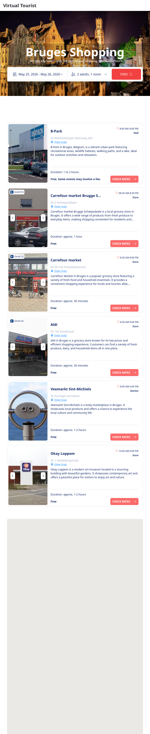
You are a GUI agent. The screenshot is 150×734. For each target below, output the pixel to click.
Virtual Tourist (19, 5)
